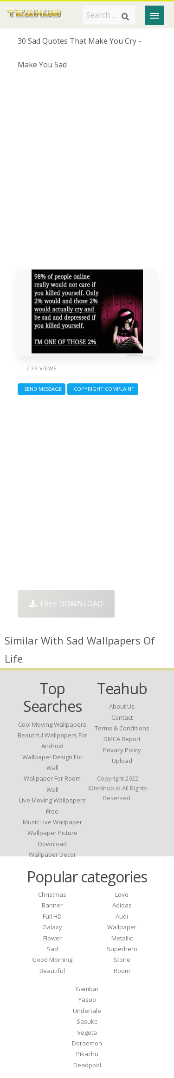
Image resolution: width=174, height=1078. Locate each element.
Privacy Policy (122, 750)
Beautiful (52, 970)
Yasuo (87, 999)
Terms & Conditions (122, 728)
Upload (122, 760)
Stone (122, 959)
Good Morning (52, 959)
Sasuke (87, 1021)
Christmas (52, 894)
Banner (52, 905)
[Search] (125, 16)
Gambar (87, 989)
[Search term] (109, 15)
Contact (122, 717)
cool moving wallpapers (52, 724)
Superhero (122, 949)
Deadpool (87, 1065)
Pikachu (87, 1054)
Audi (122, 916)
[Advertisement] (87, 173)
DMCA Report (122, 739)
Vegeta (87, 1032)
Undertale (87, 1010)
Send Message (41, 388)
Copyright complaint (103, 388)
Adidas (122, 905)
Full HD (52, 916)
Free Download (66, 603)
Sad (52, 949)
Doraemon (87, 1043)
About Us (122, 706)
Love (122, 894)
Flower (52, 938)
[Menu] (154, 15)
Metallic (122, 938)
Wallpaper (121, 927)
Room (122, 970)
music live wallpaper (52, 822)
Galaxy (52, 927)
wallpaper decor (52, 854)
